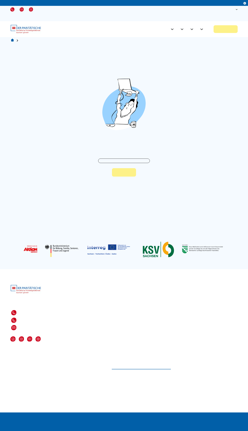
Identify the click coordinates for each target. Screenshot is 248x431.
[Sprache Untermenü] (237, 9)
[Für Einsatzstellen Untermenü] (182, 29)
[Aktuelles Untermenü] (191, 29)
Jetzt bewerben (226, 29)
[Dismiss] (244, 3)
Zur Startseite (124, 172)
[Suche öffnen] (225, 9)
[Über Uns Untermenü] (201, 29)
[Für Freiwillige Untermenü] (172, 29)
